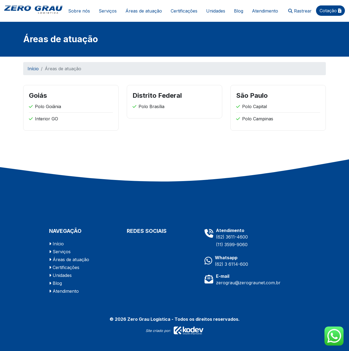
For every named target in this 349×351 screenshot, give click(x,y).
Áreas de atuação (143, 11)
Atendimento (265, 11)
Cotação (330, 10)
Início (33, 68)
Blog (238, 11)
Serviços (108, 11)
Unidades (215, 11)
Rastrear (300, 11)
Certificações (184, 11)
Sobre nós (79, 11)
